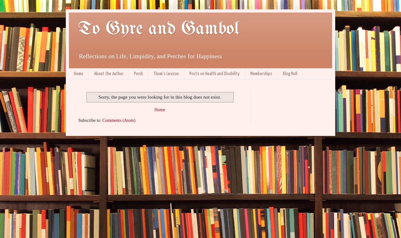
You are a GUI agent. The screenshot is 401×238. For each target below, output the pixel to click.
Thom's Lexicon (166, 73)
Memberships (261, 73)
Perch (138, 73)
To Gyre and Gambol (158, 29)
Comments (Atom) (118, 120)
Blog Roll (290, 73)
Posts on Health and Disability (215, 73)
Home (78, 73)
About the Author (108, 73)
